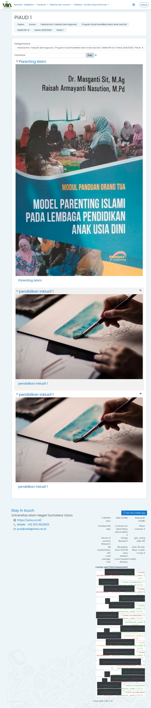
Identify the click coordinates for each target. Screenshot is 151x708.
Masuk (144, 4)
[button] (96, 55)
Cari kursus (20, 55)
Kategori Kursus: (22, 43)
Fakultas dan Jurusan (60, 4)
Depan (21, 24)
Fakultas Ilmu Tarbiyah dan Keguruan (59, 24)
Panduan (41, 4)
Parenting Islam (32, 61)
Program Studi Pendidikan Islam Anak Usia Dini (104, 24)
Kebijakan (29, 4)
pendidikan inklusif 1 (36, 291)
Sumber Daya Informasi (95, 4)
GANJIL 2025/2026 (42, 30)
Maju (90, 55)
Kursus (32, 24)
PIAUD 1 (60, 30)
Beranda (18, 4)
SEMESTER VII (23, 30)
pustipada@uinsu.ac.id (31, 529)
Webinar (78, 4)
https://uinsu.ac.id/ (29, 520)
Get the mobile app (134, 512)
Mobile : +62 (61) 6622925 (33, 524)
